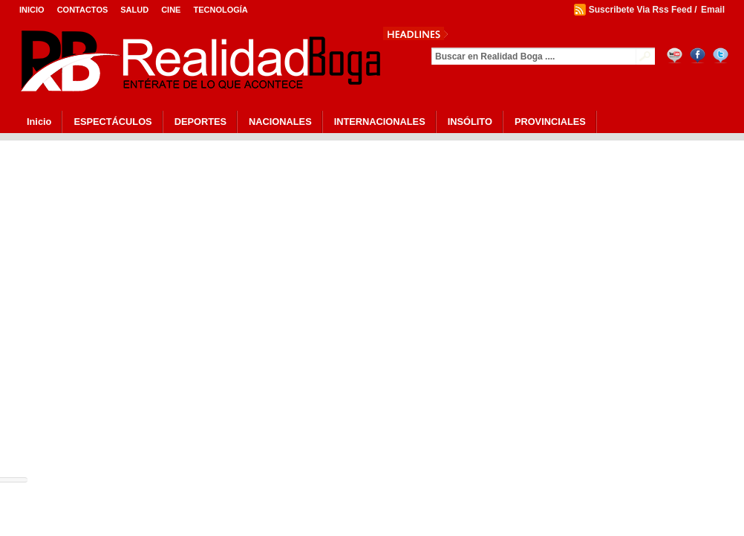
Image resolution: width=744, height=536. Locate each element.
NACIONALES (280, 121)
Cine (170, 9)
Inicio (32, 9)
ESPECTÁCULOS (112, 121)
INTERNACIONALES (379, 121)
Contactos (82, 9)
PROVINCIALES (550, 121)
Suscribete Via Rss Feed (640, 9)
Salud (134, 9)
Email (713, 9)
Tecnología (220, 9)
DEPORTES (200, 121)
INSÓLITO (470, 121)
